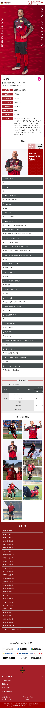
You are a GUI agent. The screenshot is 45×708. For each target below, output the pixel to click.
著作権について (6, 699)
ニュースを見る (22, 676)
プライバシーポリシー (29, 697)
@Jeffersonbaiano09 (40, 79)
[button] (39, 146)
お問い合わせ (6, 697)
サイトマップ (26, 699)
